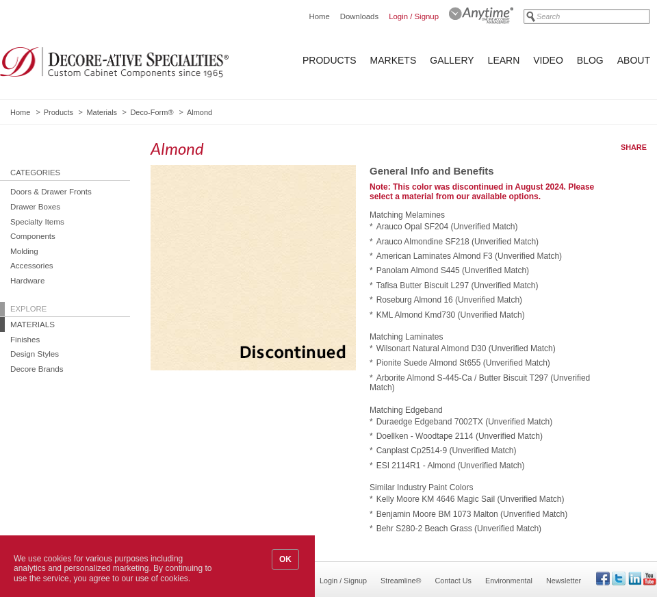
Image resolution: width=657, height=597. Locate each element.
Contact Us (453, 580)
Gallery (452, 60)
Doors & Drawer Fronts (51, 191)
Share (634, 147)
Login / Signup (414, 16)
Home (319, 16)
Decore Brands (37, 368)
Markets (393, 60)
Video (548, 60)
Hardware (27, 280)
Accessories (31, 265)
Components (32, 235)
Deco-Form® (151, 112)
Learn (504, 60)
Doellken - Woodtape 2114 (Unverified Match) (459, 436)
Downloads (359, 16)
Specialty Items (37, 221)
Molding (24, 250)
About (633, 60)
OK (285, 559)
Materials (101, 112)
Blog (590, 60)
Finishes (25, 339)
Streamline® (401, 580)
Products (329, 60)
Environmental (508, 580)
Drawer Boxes (35, 206)
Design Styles (34, 353)
